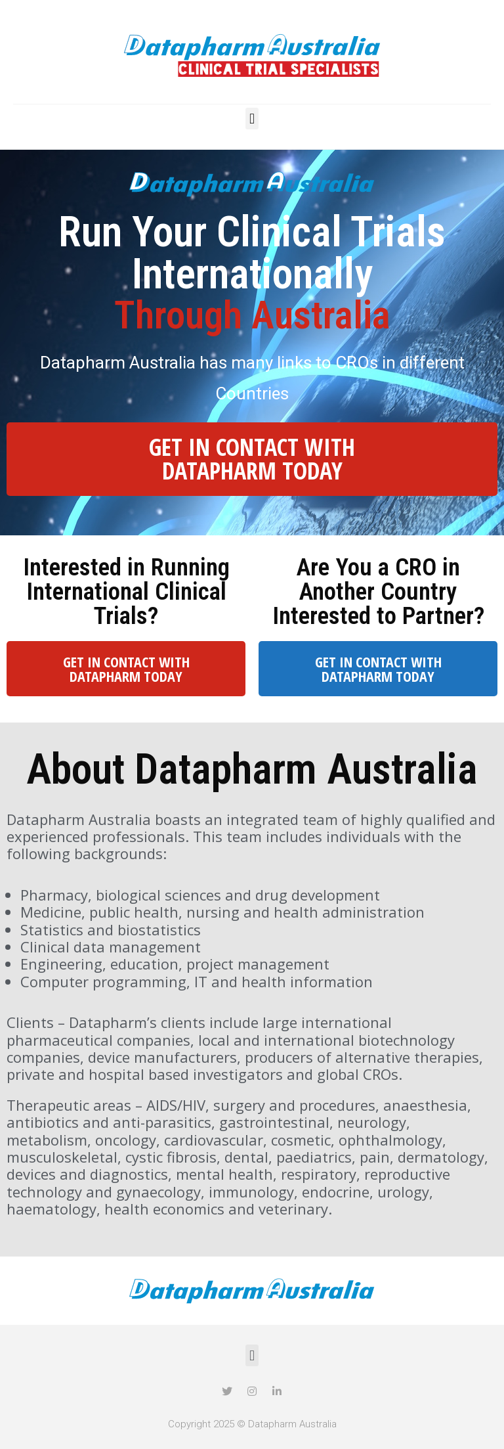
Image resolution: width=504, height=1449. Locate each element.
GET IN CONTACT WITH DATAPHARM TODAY (252, 459)
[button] (252, 118)
